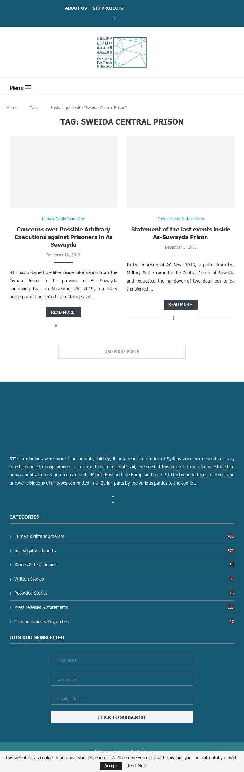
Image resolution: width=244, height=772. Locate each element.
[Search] (231, 87)
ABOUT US (76, 7)
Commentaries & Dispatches (124, 621)
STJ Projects (108, 7)
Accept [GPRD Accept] (111, 765)
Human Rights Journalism (124, 536)
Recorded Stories (124, 593)
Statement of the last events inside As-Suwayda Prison (180, 232)
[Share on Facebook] (56, 325)
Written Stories (124, 579)
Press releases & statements (124, 607)
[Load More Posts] (122, 352)
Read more (62, 312)
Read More (136, 765)
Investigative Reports (124, 551)
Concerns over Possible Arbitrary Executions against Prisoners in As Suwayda (63, 236)
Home (12, 107)
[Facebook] (114, 18)
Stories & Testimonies (124, 565)
